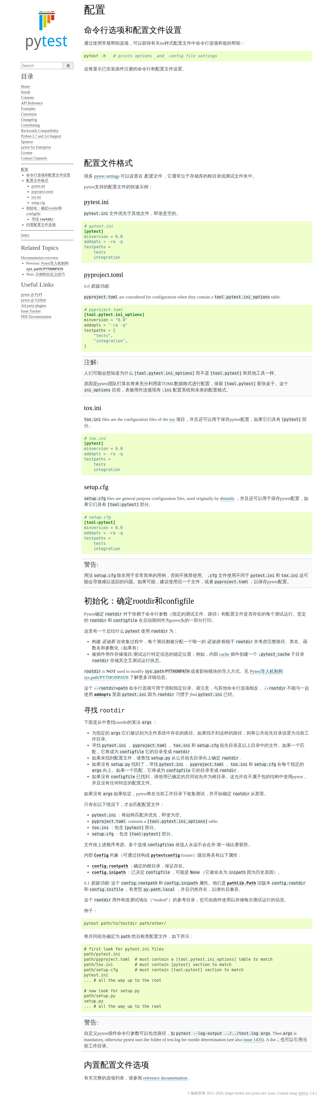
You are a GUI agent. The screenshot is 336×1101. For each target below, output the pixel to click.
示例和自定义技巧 (50, 274)
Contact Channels (34, 158)
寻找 (43, 219)
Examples (28, 109)
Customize (29, 114)
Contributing (30, 125)
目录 (27, 76)
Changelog (29, 120)
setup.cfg (38, 203)
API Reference (32, 103)
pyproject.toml (42, 192)
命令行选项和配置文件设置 (48, 175)
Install (25, 92)
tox (172, 419)
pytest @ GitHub (33, 300)
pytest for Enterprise (36, 147)
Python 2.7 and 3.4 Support (41, 136)
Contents (27, 98)
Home (25, 87)
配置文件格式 (37, 181)
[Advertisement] (197, 113)
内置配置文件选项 (41, 225)
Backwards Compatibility (40, 131)
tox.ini (36, 197)
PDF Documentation (36, 317)
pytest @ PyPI (31, 295)
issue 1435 (252, 1039)
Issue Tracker (31, 311)
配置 (24, 170)
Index (25, 235)
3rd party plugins (33, 306)
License (27, 153)
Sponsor (27, 142)
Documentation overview (39, 258)
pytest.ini (38, 186)
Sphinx (303, 1093)
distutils (227, 498)
